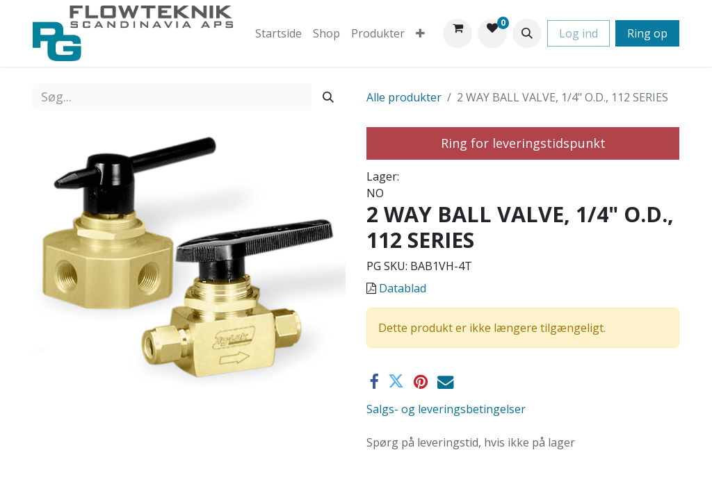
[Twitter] (396, 382)
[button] (527, 33)
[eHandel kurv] (457, 33)
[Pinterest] (421, 382)
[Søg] (328, 96)
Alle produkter (404, 97)
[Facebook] (373, 382)
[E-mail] (445, 382)
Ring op (647, 33)
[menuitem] (278, 33)
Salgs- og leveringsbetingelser (446, 409)
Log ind (578, 33)
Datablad (402, 288)
